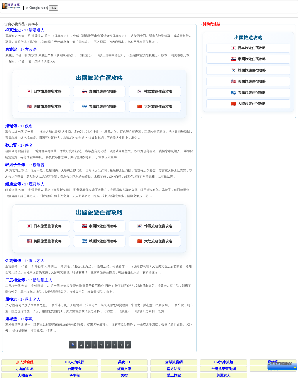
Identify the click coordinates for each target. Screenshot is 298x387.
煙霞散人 (36, 184)
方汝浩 (31, 49)
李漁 (29, 319)
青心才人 (36, 260)
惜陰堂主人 (42, 280)
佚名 (29, 126)
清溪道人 (36, 30)
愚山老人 (33, 299)
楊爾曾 (38, 165)
